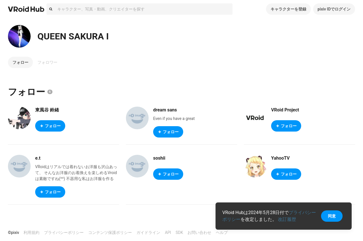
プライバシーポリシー (64, 232)
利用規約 (31, 232)
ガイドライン (148, 232)
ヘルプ (222, 232)
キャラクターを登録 (288, 9)
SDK (179, 232)
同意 (332, 216)
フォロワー (47, 62)
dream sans (165, 110)
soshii (159, 158)
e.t (38, 158)
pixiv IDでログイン (334, 9)
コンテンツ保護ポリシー (110, 232)
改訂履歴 (287, 219)
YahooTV (280, 158)
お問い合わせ (199, 232)
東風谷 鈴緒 (47, 110)
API (168, 232)
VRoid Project (285, 110)
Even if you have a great (174, 118)
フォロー (20, 62)
